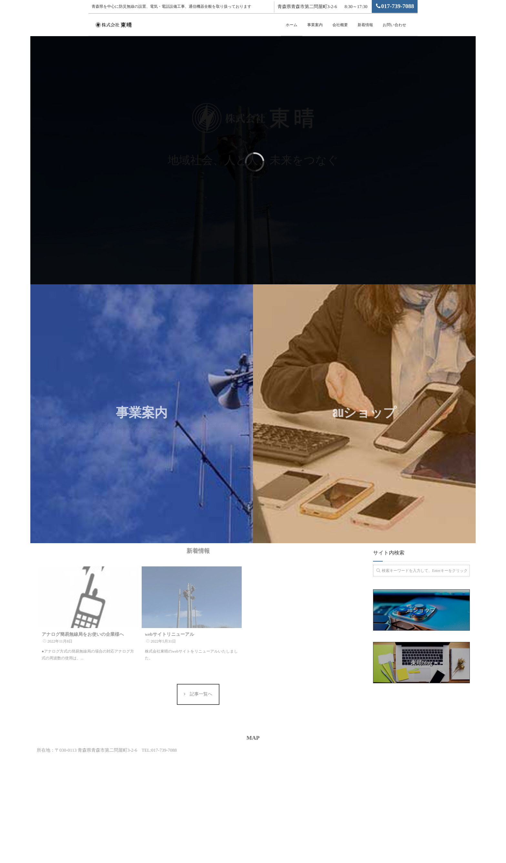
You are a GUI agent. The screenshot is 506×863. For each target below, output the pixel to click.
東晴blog (421, 662)
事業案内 (315, 25)
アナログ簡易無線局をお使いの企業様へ (83, 623)
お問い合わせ (394, 25)
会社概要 (340, 25)
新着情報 (365, 25)
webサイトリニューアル (169, 623)
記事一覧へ (201, 688)
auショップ (421, 610)
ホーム (292, 25)
